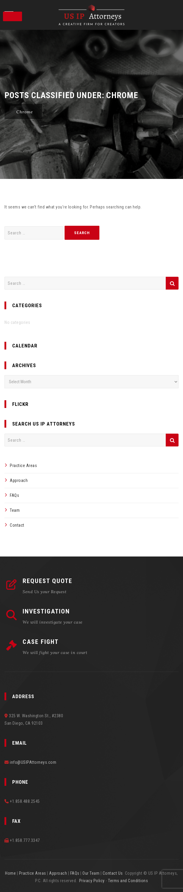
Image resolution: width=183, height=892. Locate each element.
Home (10, 873)
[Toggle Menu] (12, 16)
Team (15, 510)
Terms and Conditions (128, 880)
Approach (19, 480)
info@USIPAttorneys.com (33, 762)
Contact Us (113, 873)
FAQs (14, 495)
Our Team (90, 873)
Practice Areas (23, 465)
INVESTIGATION (46, 611)
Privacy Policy (92, 880)
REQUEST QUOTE (47, 581)
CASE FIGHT (41, 641)
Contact (17, 525)
